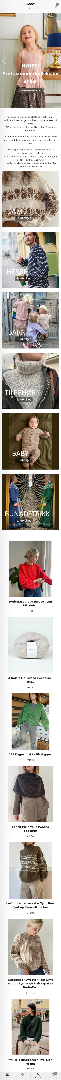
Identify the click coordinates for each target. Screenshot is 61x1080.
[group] (30, 60)
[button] (57, 60)
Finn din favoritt (30, 90)
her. (41, 153)
